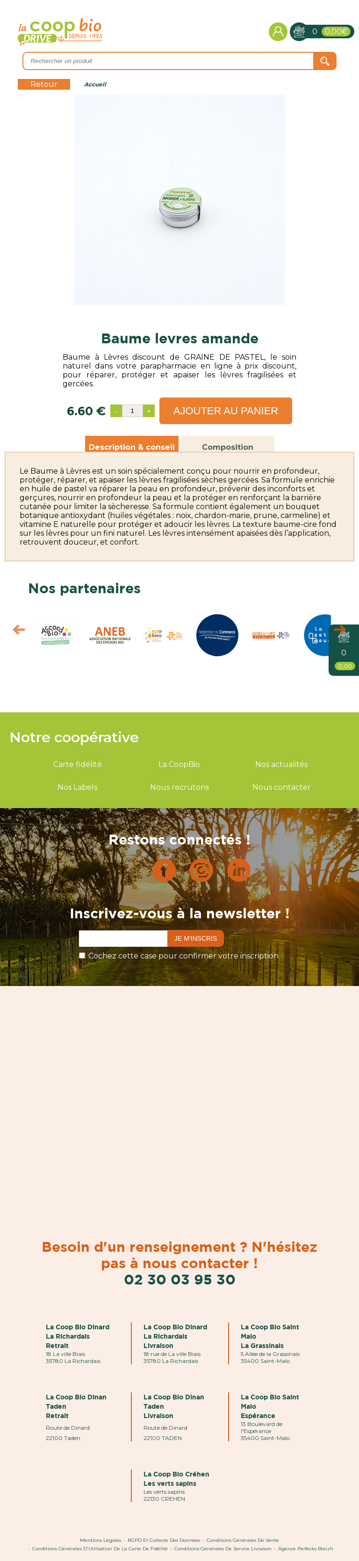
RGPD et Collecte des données (164, 1540)
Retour (43, 84)
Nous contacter (281, 787)
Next (344, 631)
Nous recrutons (179, 787)
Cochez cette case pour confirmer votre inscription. (184, 955)
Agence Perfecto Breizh (305, 1549)
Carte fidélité (77, 764)
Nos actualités (281, 764)
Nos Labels (77, 787)
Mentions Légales (100, 1540)
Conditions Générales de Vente (243, 1540)
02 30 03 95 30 (180, 1279)
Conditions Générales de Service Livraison (223, 1549)
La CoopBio (179, 764)
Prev (14, 631)
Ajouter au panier (226, 411)
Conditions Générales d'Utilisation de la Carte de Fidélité (100, 1549)
